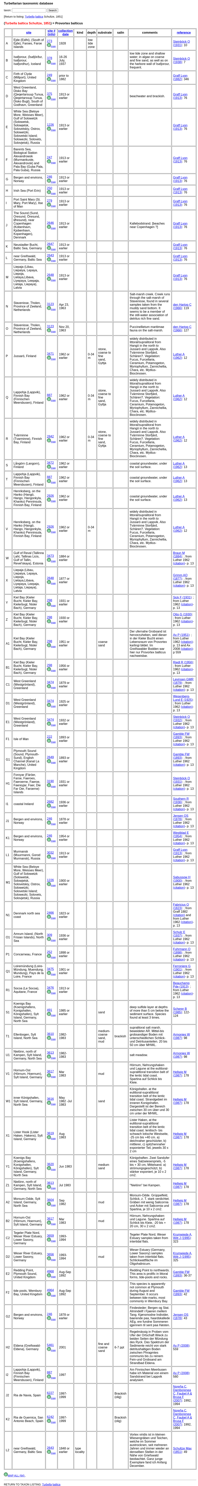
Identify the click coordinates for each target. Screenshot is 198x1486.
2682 (50, 801)
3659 (50, 1235)
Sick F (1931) (182, 597)
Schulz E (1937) (179, 933)
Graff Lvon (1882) (180, 77)
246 (49, 176)
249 (49, 75)
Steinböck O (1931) (181, 43)
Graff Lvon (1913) (180, 96)
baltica (39, 16)
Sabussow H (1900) (181, 879)
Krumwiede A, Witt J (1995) (182, 1236)
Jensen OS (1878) (180, 817)
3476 (50, 987)
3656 (50, 1254)
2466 (50, 912)
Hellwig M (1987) (179, 1073)
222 (49, 736)
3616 (50, 1098)
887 (49, 395)
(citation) (179, 563)
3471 (50, 353)
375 (49, 93)
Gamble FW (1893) (181, 735)
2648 (50, 275)
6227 (50, 1393)
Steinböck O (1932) (181, 718)
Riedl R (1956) (183, 662)
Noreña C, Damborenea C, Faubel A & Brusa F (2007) (182, 1393)
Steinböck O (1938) (181, 60)
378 (49, 58)
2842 (50, 436)
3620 (50, 1164)
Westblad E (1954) (181, 834)
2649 (50, 757)
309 (49, 935)
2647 (50, 244)
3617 (50, 1071)
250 (49, 188)
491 (49, 1010)
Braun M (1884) (179, 554)
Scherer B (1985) (180, 1010)
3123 (50, 304)
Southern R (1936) (181, 800)
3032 (50, 852)
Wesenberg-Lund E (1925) (183, 698)
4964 (50, 1290)
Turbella (30, 16)
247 (49, 157)
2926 (50, 495)
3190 (50, 781)
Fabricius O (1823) (181, 906)
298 (49, 600)
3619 (50, 1133)
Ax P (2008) (181, 1345)
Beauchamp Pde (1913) (181, 984)
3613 (50, 1052)
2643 (50, 255)
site (29, 32)
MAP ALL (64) (14, 1475)
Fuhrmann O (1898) (181, 950)
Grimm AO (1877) (180, 577)
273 (49, 41)
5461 (50, 1345)
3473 (50, 555)
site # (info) (51, 32)
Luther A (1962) (179, 356)
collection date (65, 32)
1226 (50, 124)
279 (49, 200)
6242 (50, 1417)
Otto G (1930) (182, 614)
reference (184, 32)
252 (49, 952)
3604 (50, 1200)
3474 (50, 682)
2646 (50, 223)
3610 (50, 1034)
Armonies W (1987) (181, 1036)
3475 (50, 969)
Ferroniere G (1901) (182, 967)
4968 (50, 1271)
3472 (50, 462)
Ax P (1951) (181, 635)
